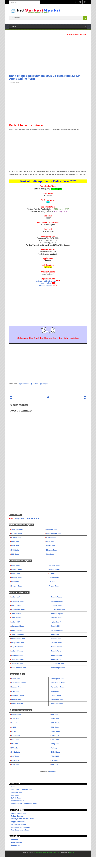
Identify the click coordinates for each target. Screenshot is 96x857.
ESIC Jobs (15, 739)
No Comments (14, 82)
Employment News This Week (22, 819)
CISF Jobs (55, 735)
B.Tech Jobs (16, 798)
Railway (54, 748)
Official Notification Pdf (46, 281)
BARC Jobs (55, 752)
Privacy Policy (16, 842)
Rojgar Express (17, 816)
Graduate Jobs (16, 792)
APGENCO (55, 756)
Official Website (45, 286)
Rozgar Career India (18, 813)
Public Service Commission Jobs (24, 803)
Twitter (34, 384)
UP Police (15, 760)
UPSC (13, 731)
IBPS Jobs (55, 719)
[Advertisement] (48, 54)
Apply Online (45, 283)
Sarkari (14, 723)
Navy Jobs (15, 764)
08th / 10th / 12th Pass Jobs (21, 790)
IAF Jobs (14, 748)
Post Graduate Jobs (18, 801)
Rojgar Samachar (17, 822)
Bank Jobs (15, 719)
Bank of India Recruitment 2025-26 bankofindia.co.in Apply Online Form (44, 77)
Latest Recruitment (18, 824)
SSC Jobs (55, 727)
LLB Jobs (14, 795)
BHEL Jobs (55, 731)
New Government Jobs (20, 830)
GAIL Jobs (55, 739)
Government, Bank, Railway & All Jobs (47, 852)
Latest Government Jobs (20, 827)
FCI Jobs (14, 744)
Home (13, 787)
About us (14, 839)
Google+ (44, 384)
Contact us (15, 845)
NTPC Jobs (15, 735)
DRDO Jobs (55, 723)
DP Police (54, 760)
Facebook (24, 384)
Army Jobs (55, 744)
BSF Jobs (15, 756)
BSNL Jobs (15, 752)
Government (16, 714)
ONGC (13, 727)
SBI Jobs (54, 714)
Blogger (52, 771)
